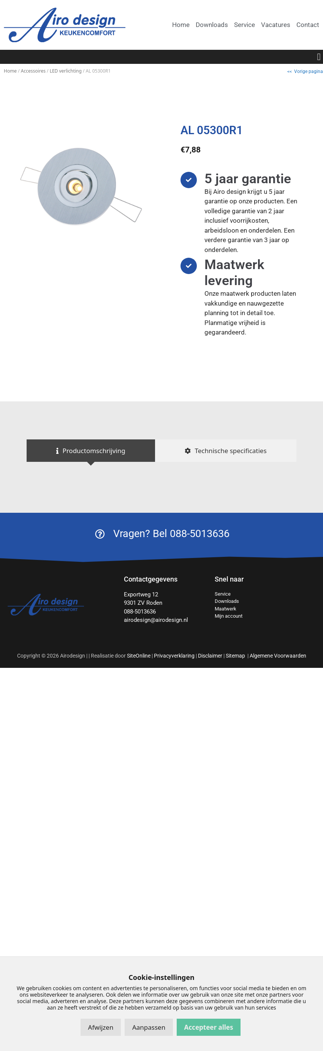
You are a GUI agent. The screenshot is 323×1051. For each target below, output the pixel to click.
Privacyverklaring (174, 656)
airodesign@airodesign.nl (156, 620)
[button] (319, 57)
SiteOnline (138, 656)
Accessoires (33, 71)
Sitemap (236, 656)
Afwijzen (101, 1027)
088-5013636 (140, 611)
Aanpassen (148, 1027)
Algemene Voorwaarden (278, 656)
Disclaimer (210, 656)
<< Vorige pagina (305, 71)
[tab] (91, 450)
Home (10, 71)
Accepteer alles (208, 1027)
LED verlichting (66, 71)
